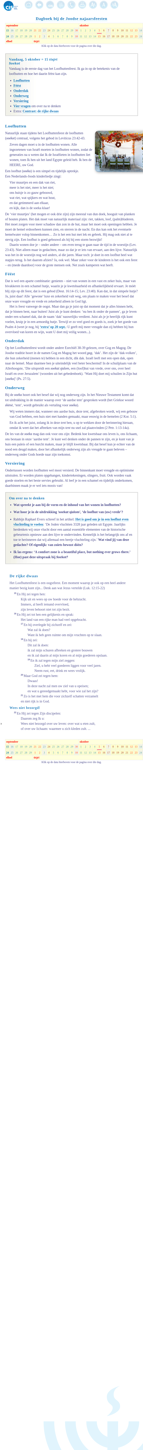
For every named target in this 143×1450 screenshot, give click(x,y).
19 (26, 30)
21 (35, 30)
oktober (84, 25)
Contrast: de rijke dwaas (41, 111)
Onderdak (20, 91)
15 (7, 30)
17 (16, 30)
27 (62, 30)
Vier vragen (22, 106)
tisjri (36, 41)
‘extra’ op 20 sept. (53, 327)
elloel (9, 41)
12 (131, 30)
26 (58, 30)
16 (12, 30)
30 (76, 30)
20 (30, 30)
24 (48, 30)
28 (67, 30)
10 (122, 30)
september (12, 25)
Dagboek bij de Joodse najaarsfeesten (71, 18)
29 (71, 30)
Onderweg (21, 96)
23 (44, 30)
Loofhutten (21, 80)
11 (127, 30)
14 (140, 30)
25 (53, 30)
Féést (17, 85)
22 (39, 30)
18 (21, 30)
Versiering (20, 101)
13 (136, 30)
